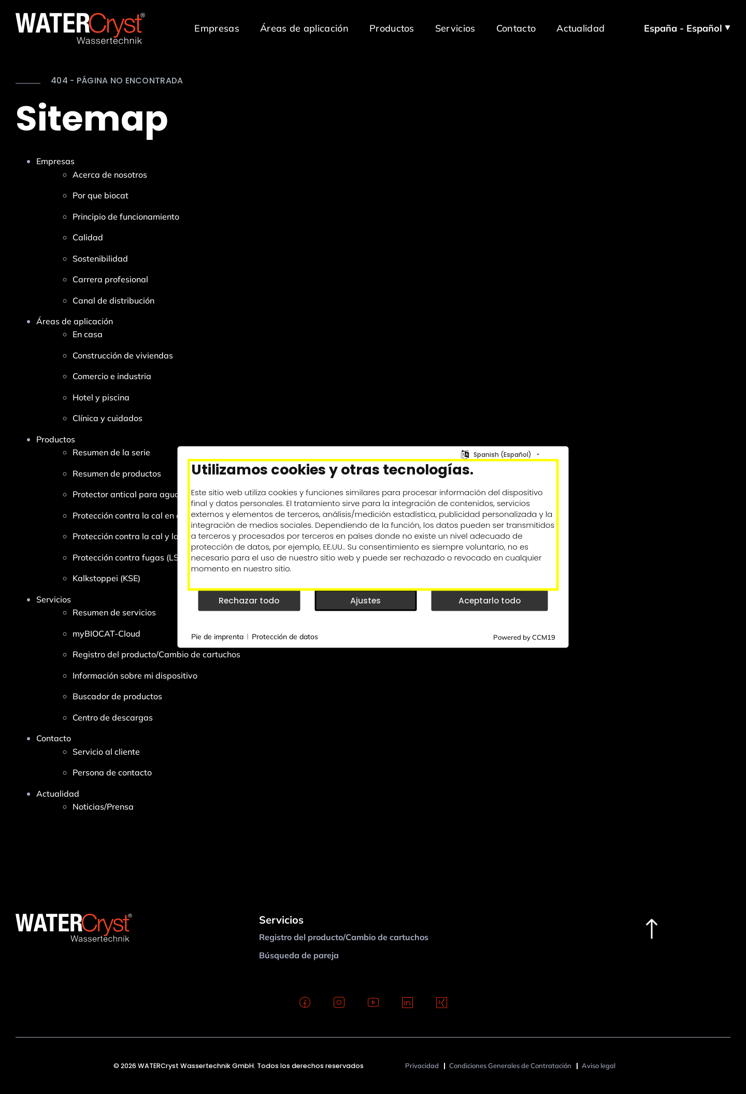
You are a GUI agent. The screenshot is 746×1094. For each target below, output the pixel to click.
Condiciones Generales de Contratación (510, 1065)
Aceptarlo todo (489, 600)
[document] (373, 525)
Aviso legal (598, 1065)
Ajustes (365, 600)
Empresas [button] (216, 28)
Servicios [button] (455, 28)
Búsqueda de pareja (299, 955)
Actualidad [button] (580, 28)
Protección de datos (285, 636)
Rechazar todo (249, 600)
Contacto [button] (516, 28)
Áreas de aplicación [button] (304, 28)
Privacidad (422, 1065)
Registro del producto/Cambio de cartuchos (343, 937)
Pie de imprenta (217, 636)
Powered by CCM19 (524, 637)
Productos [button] (391, 28)
